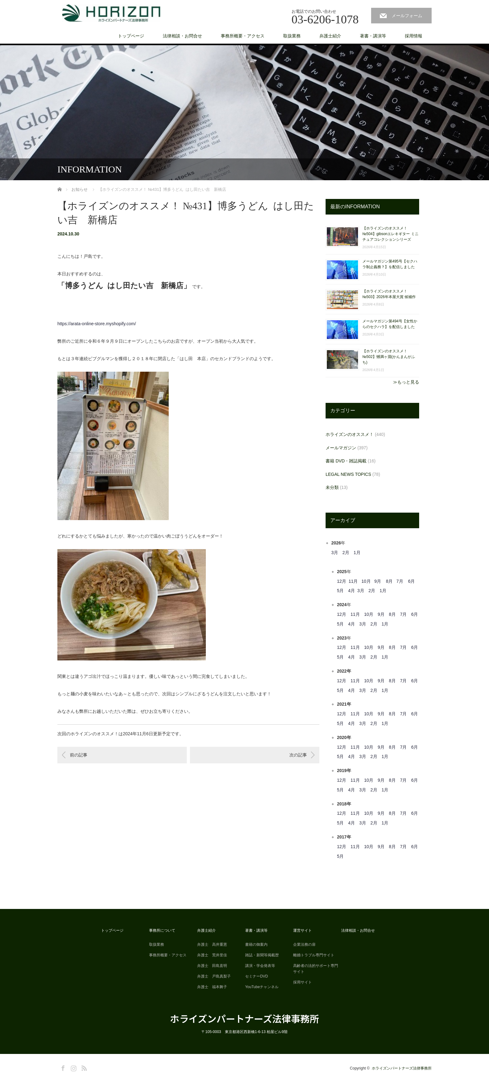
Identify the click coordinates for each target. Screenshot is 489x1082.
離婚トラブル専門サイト (313, 955)
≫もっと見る (406, 381)
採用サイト (302, 982)
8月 (389, 581)
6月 (411, 581)
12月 (341, 581)
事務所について (162, 930)
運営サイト (302, 930)
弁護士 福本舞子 (212, 987)
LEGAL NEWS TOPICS (348, 474)
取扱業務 (292, 35)
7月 (399, 581)
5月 (340, 590)
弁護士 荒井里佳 (212, 955)
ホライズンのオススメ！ (350, 434)
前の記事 (78, 754)
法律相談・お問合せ (182, 35)
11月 (353, 581)
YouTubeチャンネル (261, 987)
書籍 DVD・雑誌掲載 (346, 460)
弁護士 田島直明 (212, 966)
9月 (377, 581)
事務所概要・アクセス (242, 35)
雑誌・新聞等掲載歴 (262, 955)
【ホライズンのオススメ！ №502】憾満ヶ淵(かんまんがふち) (388, 357)
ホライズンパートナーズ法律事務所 (244, 1018)
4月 (351, 590)
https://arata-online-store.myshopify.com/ (96, 323)
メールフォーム (407, 15)
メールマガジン (341, 447)
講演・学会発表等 (260, 966)
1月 (357, 552)
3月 (334, 552)
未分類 (332, 487)
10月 (366, 581)
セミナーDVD (256, 976)
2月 (345, 552)
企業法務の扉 (304, 944)
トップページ (131, 35)
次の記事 (298, 754)
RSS (83, 1067)
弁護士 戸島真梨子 (214, 976)
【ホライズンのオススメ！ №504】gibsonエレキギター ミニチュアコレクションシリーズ (390, 234)
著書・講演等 (373, 35)
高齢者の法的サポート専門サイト (315, 969)
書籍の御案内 (256, 944)
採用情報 (413, 35)
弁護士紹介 (330, 35)
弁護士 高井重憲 (212, 944)
